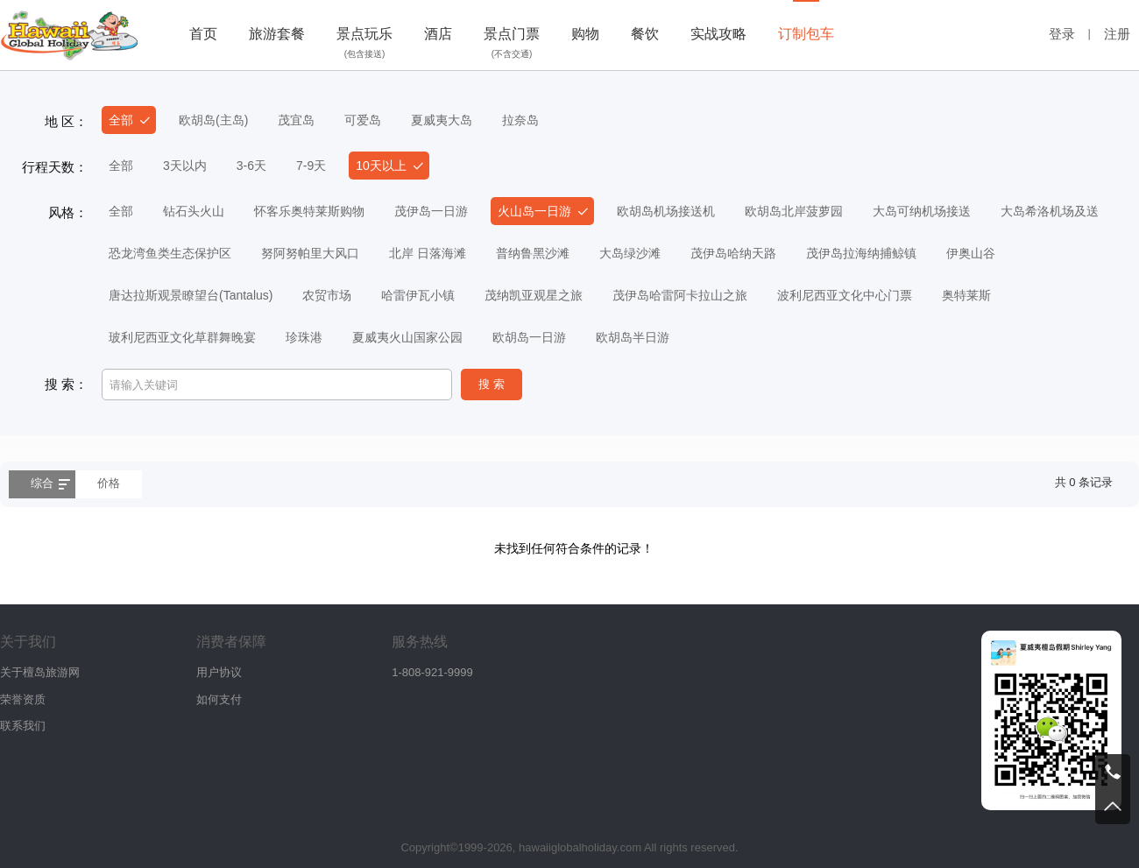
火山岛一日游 (534, 211)
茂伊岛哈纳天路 (733, 253)
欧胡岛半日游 (632, 337)
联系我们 (23, 725)
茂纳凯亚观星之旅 (534, 295)
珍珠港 (304, 337)
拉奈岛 (520, 120)
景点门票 (512, 44)
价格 (108, 483)
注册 (1117, 33)
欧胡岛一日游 (529, 337)
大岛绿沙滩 (630, 253)
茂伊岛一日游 (431, 211)
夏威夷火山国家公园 (407, 337)
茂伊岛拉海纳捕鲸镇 (861, 253)
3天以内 (185, 166)
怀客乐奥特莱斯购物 (309, 211)
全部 (121, 120)
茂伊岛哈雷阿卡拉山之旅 (679, 295)
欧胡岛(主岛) (213, 120)
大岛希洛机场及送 (1050, 211)
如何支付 (219, 699)
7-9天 (311, 166)
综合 (42, 483)
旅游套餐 (277, 33)
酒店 (438, 33)
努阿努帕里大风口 (310, 253)
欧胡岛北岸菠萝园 (794, 211)
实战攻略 (718, 33)
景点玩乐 (364, 44)
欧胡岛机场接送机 (666, 211)
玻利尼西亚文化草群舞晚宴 (182, 337)
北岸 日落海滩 (427, 253)
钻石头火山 (193, 211)
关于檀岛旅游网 (40, 672)
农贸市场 (326, 295)
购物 (585, 33)
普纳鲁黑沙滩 (533, 253)
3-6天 (251, 166)
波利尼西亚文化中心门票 (844, 295)
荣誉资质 (23, 699)
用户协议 (219, 672)
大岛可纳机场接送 (922, 211)
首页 (203, 33)
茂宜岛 (296, 120)
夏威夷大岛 (441, 120)
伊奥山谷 (970, 253)
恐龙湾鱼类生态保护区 (170, 253)
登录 (1062, 33)
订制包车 (806, 33)
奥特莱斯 (966, 295)
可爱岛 (362, 120)
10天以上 (381, 166)
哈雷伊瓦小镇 (418, 295)
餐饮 (645, 33)
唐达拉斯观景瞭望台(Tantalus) (190, 295)
